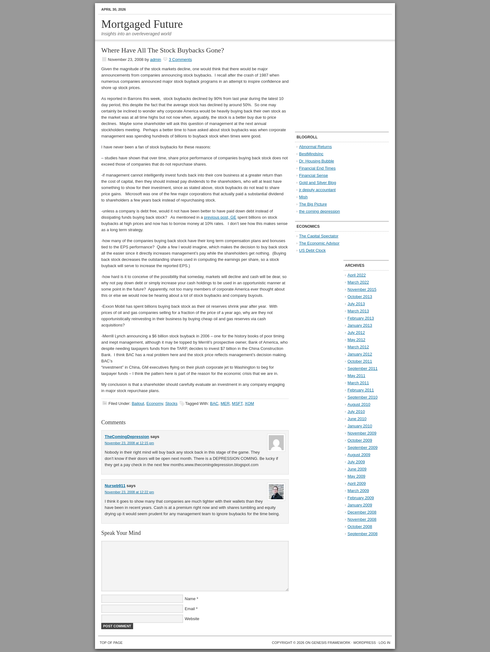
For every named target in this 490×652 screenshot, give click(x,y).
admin (155, 59)
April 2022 (357, 275)
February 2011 (361, 390)
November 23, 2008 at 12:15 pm (129, 443)
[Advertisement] (334, 86)
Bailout (138, 403)
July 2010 (356, 411)
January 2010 (360, 426)
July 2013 (356, 303)
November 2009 (362, 433)
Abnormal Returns (315, 146)
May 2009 (356, 476)
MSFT (237, 403)
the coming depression (319, 211)
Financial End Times (317, 168)
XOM (249, 403)
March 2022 (358, 282)
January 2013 (360, 325)
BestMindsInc (311, 154)
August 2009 (359, 454)
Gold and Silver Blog (317, 182)
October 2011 (360, 361)
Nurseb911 (115, 485)
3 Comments (180, 59)
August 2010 (359, 404)
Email (190, 608)
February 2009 (361, 497)
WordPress (364, 643)
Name (190, 598)
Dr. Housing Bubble (316, 161)
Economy (154, 403)
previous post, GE (220, 217)
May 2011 (356, 375)
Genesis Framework (331, 643)
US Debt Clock (312, 250)
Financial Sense (313, 175)
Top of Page (111, 643)
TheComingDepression (127, 436)
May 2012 (356, 339)
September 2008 (363, 533)
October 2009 (360, 440)
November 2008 (362, 519)
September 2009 (363, 447)
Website (192, 618)
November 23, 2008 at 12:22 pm (129, 492)
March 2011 (358, 383)
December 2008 (362, 512)
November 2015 (362, 289)
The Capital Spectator (318, 236)
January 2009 (360, 505)
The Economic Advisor (319, 243)
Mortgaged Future (142, 24)
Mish (303, 197)
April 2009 (357, 483)
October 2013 (360, 296)
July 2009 (356, 462)
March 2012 (358, 347)
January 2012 (360, 354)
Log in (384, 643)
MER (225, 403)
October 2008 (360, 526)
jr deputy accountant (317, 189)
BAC (214, 403)
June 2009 (357, 469)
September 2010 (363, 397)
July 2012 (356, 332)
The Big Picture (313, 204)
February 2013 (361, 318)
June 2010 (357, 418)
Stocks (171, 403)
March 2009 (358, 490)
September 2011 (363, 368)
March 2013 (358, 311)
